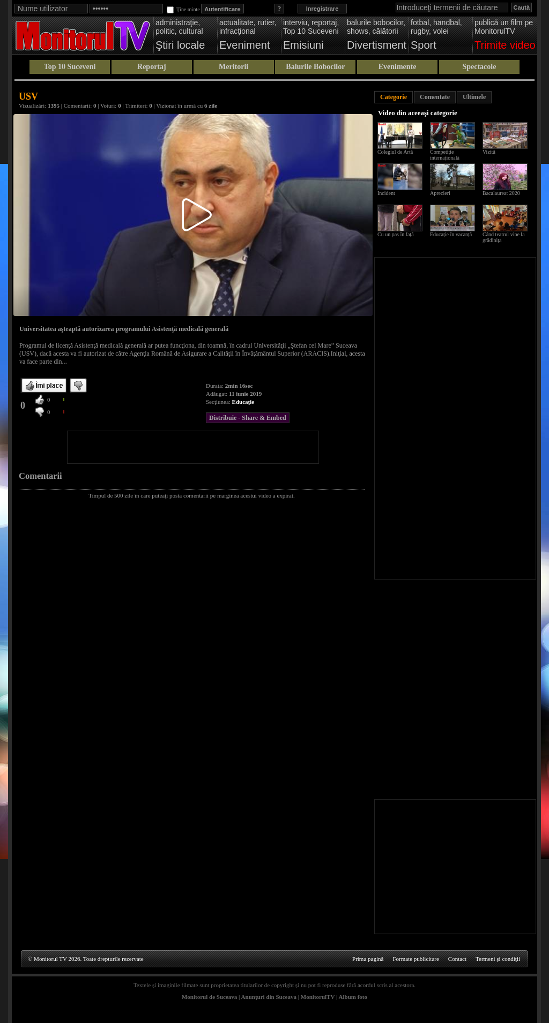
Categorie (393, 97)
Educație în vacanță (451, 234)
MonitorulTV (318, 997)
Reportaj (151, 67)
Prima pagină (367, 959)
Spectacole (479, 67)
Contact (457, 959)
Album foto (353, 997)
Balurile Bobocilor (315, 67)
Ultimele (474, 97)
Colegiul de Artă (395, 152)
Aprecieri (440, 193)
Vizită (489, 152)
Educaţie (243, 401)
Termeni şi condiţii (498, 959)
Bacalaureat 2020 (501, 193)
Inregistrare (322, 8)
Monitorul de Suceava (209, 997)
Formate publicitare (415, 959)
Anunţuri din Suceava (268, 997)
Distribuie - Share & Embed (247, 418)
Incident (386, 193)
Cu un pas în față (395, 234)
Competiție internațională (444, 155)
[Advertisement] (193, 447)
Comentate (435, 97)
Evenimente (398, 67)
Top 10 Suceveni (70, 67)
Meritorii (233, 67)
